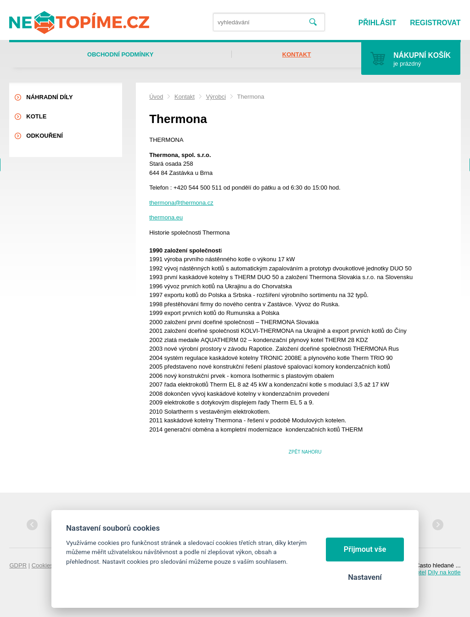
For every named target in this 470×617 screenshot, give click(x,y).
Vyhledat (313, 22)
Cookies (42, 565)
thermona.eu (166, 217)
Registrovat (435, 23)
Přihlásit (377, 23)
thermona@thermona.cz (181, 202)
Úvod (156, 96)
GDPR (18, 565)
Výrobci (216, 96)
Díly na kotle (444, 572)
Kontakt (184, 96)
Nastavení (364, 577)
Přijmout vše (365, 549)
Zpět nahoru (305, 451)
